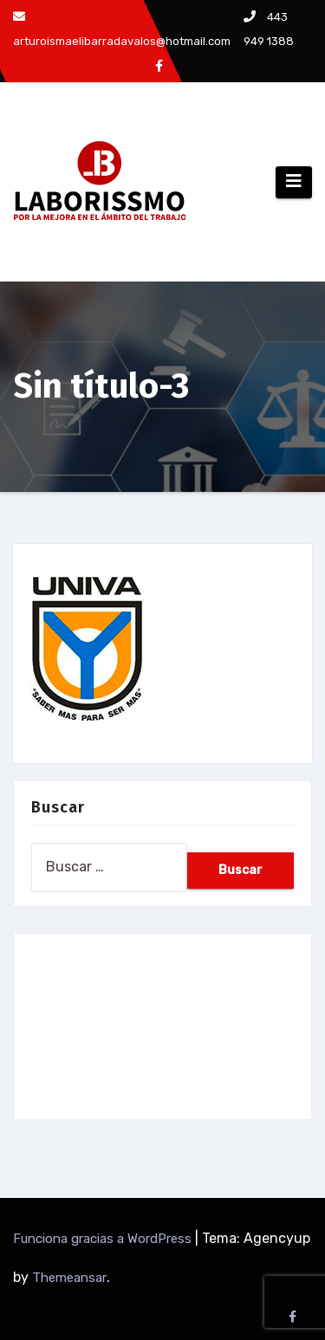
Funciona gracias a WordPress (104, 1238)
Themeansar (69, 1277)
